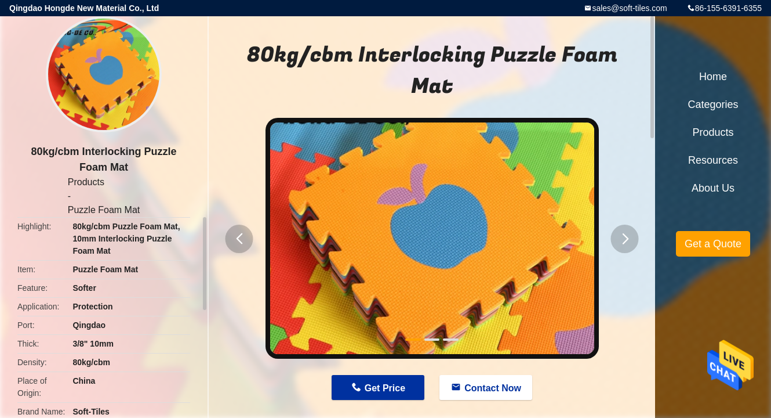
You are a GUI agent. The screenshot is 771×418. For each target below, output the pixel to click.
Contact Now (492, 388)
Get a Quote (713, 244)
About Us (713, 188)
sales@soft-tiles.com (629, 8)
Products (86, 182)
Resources (713, 160)
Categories (713, 104)
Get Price (385, 388)
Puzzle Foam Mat (104, 210)
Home (713, 76)
